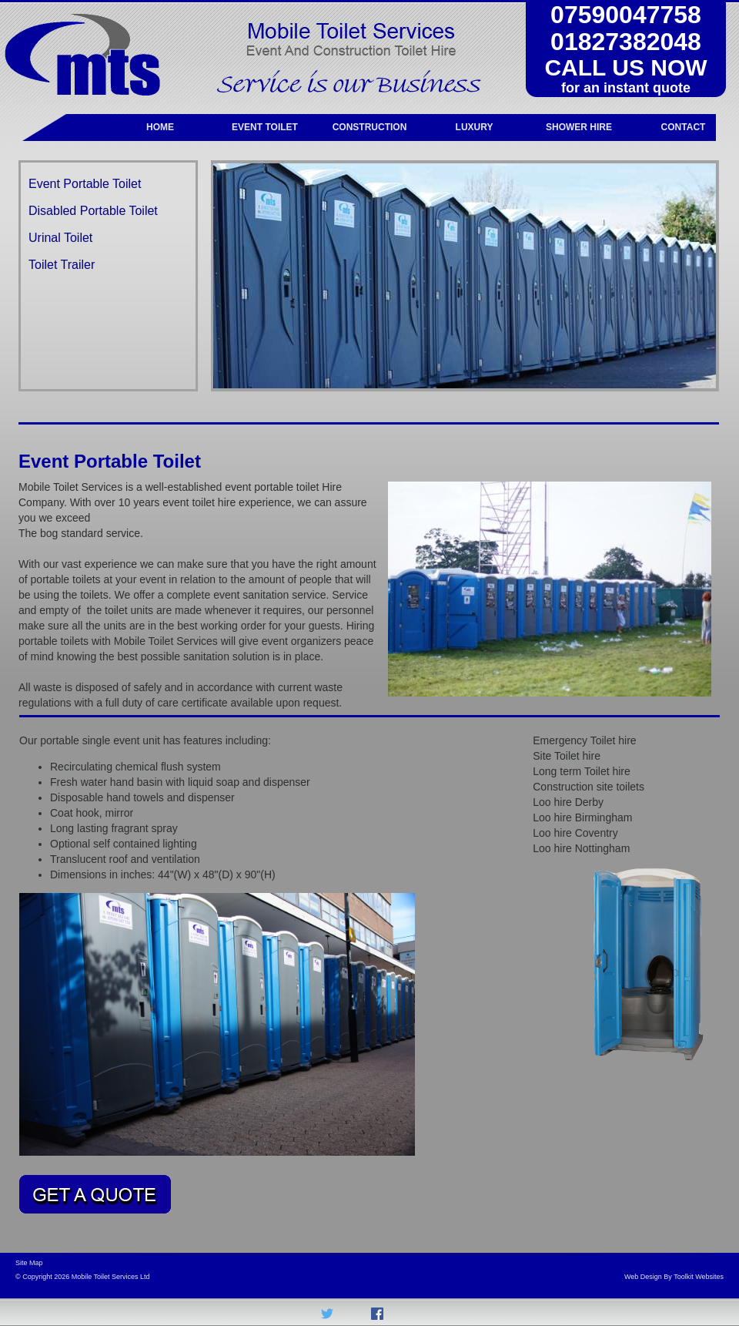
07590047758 (625, 15)
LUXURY (474, 127)
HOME (160, 127)
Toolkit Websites (699, 1277)
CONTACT (683, 127)
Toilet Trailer (61, 264)
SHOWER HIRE (579, 127)
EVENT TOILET (265, 127)
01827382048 (625, 41)
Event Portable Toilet (84, 183)
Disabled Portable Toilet (93, 210)
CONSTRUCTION (370, 127)
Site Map (29, 1263)
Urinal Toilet (60, 237)
